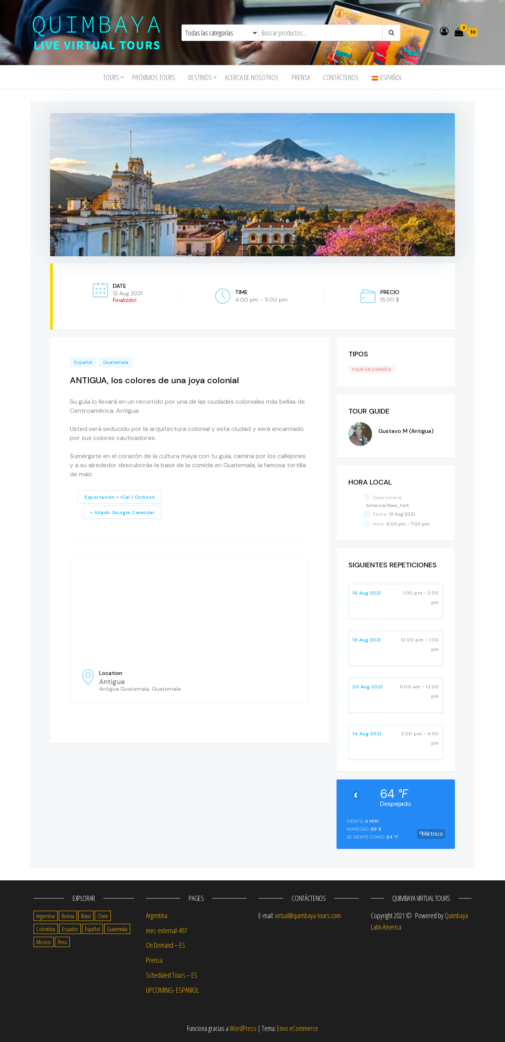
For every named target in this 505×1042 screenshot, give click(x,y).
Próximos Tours (153, 77)
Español (83, 362)
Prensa (301, 77)
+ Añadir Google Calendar (122, 512)
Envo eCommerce (297, 1028)
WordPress (243, 1028)
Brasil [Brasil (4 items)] (86, 916)
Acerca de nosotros (252, 77)
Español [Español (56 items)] (92, 929)
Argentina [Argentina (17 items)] (45, 916)
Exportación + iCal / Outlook (119, 497)
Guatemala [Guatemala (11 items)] (117, 929)
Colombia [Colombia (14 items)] (45, 929)
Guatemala (115, 362)
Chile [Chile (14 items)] (102, 916)
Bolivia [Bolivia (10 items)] (68, 916)
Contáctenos (341, 77)
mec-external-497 (166, 930)
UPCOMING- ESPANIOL (172, 990)
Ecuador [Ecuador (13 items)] (70, 929)
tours (111, 77)
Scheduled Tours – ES (171, 975)
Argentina (156, 915)
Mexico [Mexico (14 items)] (43, 942)
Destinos (200, 77)
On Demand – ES (165, 945)
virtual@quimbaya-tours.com (308, 915)
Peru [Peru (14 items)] (62, 942)
